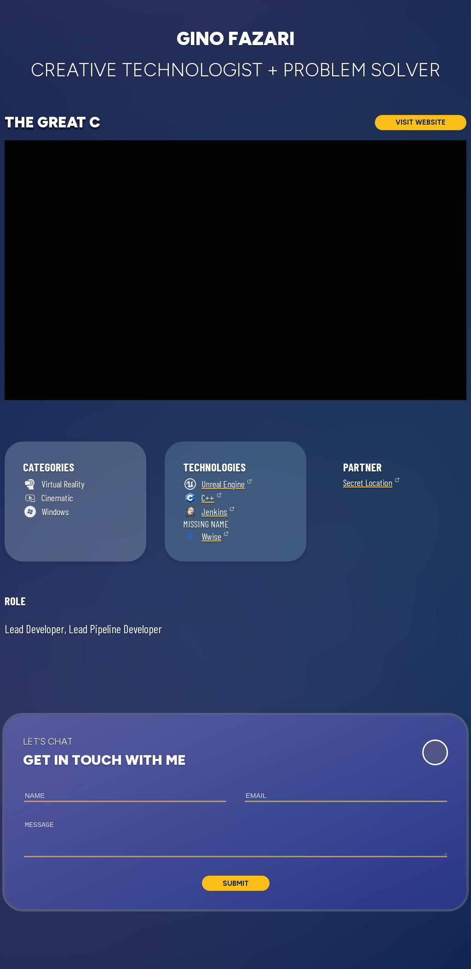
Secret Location (367, 482)
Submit (236, 883)
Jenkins (214, 511)
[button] (235, 812)
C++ (207, 497)
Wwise (211, 536)
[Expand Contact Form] (435, 752)
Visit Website (421, 122)
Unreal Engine (223, 483)
